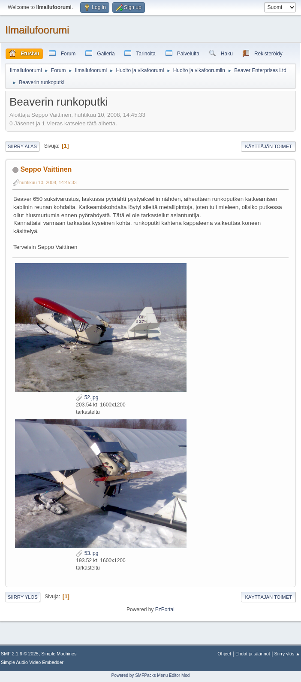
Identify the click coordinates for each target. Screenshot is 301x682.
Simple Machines (58, 653)
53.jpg (87, 553)
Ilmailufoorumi (37, 30)
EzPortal (165, 609)
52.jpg (87, 397)
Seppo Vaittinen (46, 169)
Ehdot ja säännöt (252, 653)
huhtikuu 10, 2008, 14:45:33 (48, 182)
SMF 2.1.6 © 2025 (20, 653)
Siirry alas (22, 146)
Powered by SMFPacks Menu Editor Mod (150, 675)
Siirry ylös (23, 597)
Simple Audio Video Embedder (32, 662)
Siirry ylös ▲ (287, 653)
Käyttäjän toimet (268, 146)
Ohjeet (224, 653)
